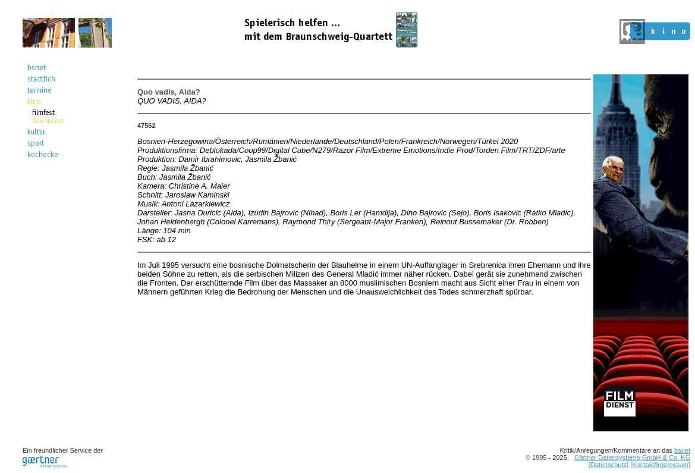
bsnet (682, 450)
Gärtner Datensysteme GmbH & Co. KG (632, 457)
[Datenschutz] (608, 464)
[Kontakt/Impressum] (660, 464)
